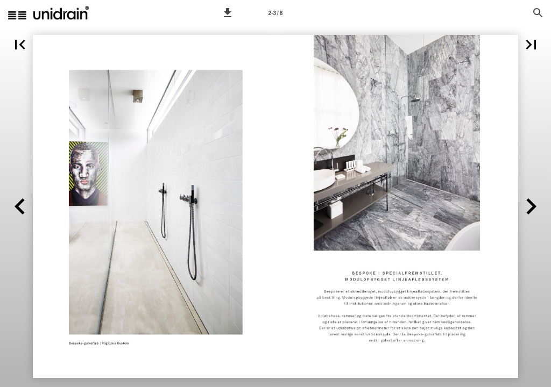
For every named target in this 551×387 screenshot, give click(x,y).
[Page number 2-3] (275, 13)
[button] (228, 13)
